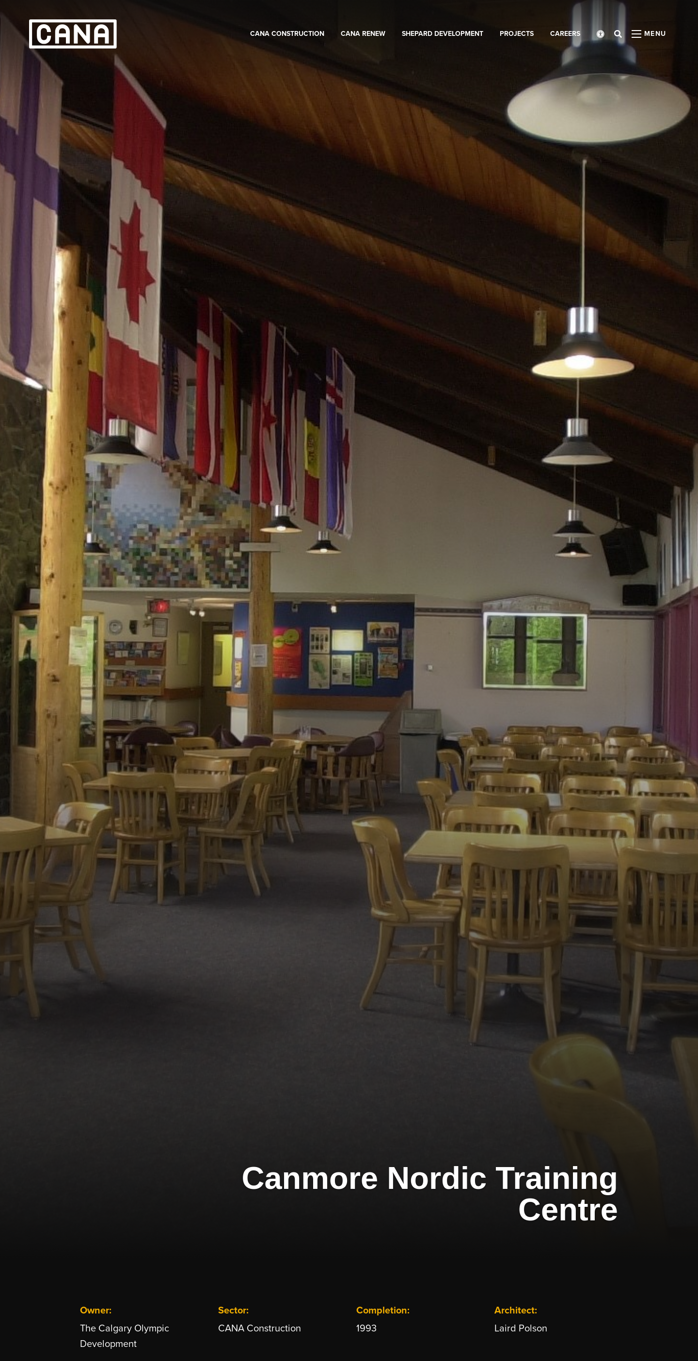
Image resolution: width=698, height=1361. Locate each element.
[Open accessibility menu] (600, 34)
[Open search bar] (618, 34)
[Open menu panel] (649, 34)
